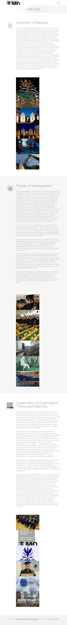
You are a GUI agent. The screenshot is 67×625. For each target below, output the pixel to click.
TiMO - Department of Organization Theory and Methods (27, 619)
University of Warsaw (53, 619)
